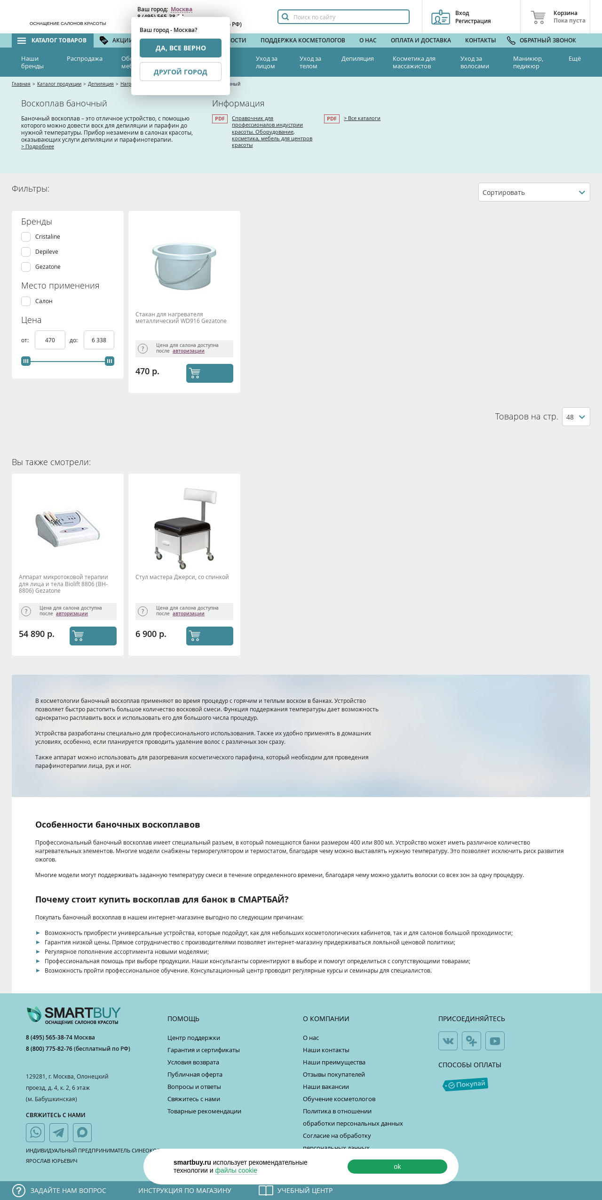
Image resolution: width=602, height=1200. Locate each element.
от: (25, 340)
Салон (44, 301)
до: (74, 340)
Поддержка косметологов (303, 40)
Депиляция (357, 58)
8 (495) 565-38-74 (50, 1037)
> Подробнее (37, 146)
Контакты (480, 40)
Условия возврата (193, 1062)
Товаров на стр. (526, 416)
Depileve (46, 251)
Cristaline (47, 236)
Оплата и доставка (421, 40)
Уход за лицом (266, 62)
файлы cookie (236, 1170)
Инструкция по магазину (184, 1190)
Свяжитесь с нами (193, 1099)
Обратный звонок (548, 40)
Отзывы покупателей (334, 1074)
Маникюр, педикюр (528, 62)
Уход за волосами (474, 62)
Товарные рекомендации (204, 1111)
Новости (232, 40)
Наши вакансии (326, 1086)
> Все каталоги (362, 117)
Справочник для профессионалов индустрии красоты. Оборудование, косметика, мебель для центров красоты (272, 131)
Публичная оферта (194, 1074)
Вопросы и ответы (194, 1086)
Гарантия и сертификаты (203, 1050)
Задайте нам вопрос (68, 1190)
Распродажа (85, 58)
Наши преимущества (334, 1062)
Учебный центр (305, 1190)
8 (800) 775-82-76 (50, 1049)
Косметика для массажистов (414, 62)
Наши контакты (326, 1050)
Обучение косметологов (339, 1099)
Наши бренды (32, 62)
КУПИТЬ (219, 373)
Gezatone (48, 266)
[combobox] (534, 192)
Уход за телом (310, 62)
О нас (368, 40)
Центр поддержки (193, 1037)
